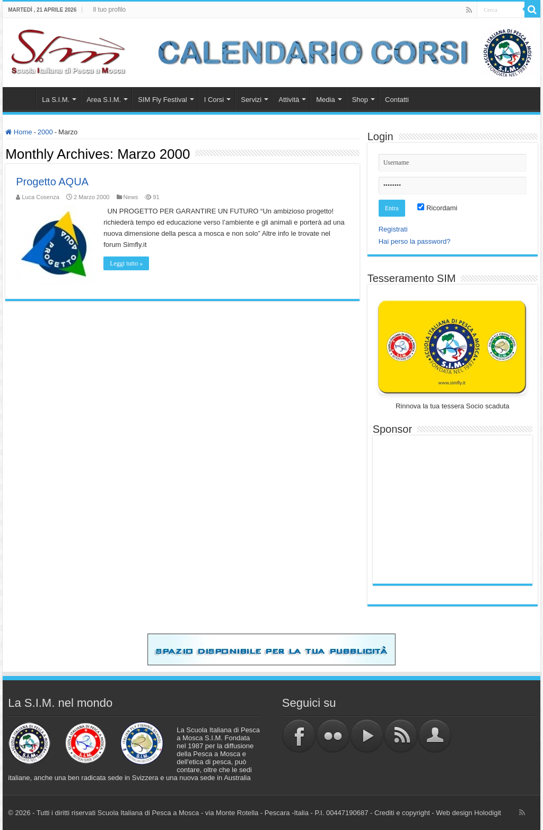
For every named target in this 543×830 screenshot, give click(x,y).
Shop (360, 100)
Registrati (393, 229)
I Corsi (214, 100)
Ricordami (437, 208)
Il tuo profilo (109, 9)
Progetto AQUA (52, 181)
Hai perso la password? (415, 241)
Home (22, 98)
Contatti (397, 100)
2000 (45, 132)
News (131, 197)
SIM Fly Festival (162, 100)
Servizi (251, 100)
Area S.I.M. (103, 100)
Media (325, 100)
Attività (288, 100)
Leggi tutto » (126, 263)
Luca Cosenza (40, 197)
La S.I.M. (55, 100)
